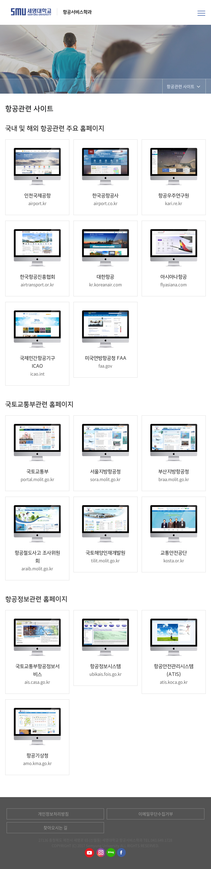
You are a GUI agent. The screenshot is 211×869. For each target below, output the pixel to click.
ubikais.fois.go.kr (105, 674)
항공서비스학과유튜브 (89, 852)
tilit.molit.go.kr (105, 560)
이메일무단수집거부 (155, 814)
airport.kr (37, 203)
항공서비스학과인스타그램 (100, 852)
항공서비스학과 (78, 12)
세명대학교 (31, 11)
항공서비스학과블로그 (111, 852)
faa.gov (105, 366)
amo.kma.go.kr (37, 763)
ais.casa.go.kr (37, 682)
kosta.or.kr (173, 560)
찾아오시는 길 (55, 828)
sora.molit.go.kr (105, 479)
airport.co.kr (105, 203)
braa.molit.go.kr (173, 479)
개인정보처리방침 (53, 814)
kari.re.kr (173, 203)
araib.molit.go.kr (37, 568)
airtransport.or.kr (37, 284)
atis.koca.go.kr (174, 682)
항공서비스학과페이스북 (121, 852)
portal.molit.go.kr (37, 479)
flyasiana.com (173, 284)
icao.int (37, 374)
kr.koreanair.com (105, 284)
